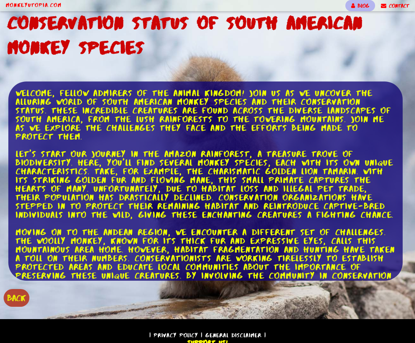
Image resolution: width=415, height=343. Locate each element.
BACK (16, 298)
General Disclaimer (233, 335)
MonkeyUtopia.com (34, 5)
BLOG (360, 6)
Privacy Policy (176, 335)
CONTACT (395, 6)
